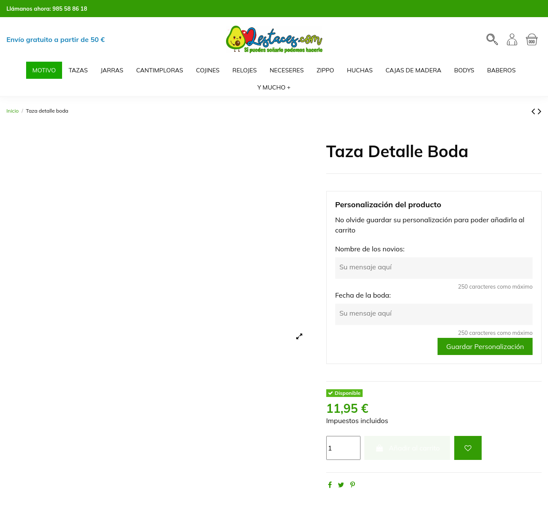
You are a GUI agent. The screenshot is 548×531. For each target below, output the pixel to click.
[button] (274, 87)
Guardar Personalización (485, 346)
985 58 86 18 (70, 8)
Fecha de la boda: (363, 295)
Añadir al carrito (407, 448)
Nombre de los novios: (370, 249)
